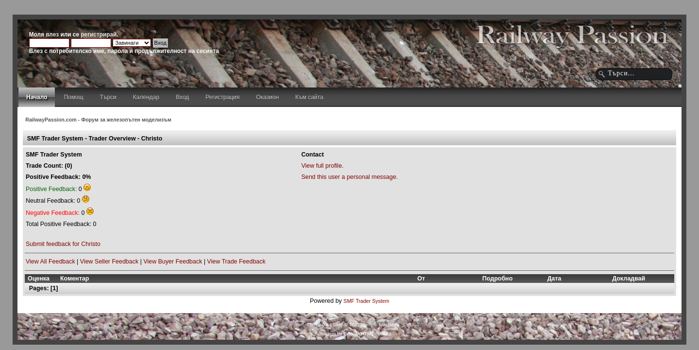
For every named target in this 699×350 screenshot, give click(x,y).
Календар (146, 97)
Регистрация (222, 97)
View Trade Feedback (236, 261)
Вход (182, 97)
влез (52, 34)
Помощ (73, 97)
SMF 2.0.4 (318, 324)
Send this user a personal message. (349, 177)
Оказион (267, 97)
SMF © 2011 (346, 324)
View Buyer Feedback (172, 261)
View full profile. (322, 165)
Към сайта (309, 97)
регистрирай (98, 34)
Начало (36, 97)
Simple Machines (381, 324)
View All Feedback (50, 261)
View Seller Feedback (109, 261)
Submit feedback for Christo (63, 244)
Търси (108, 97)
